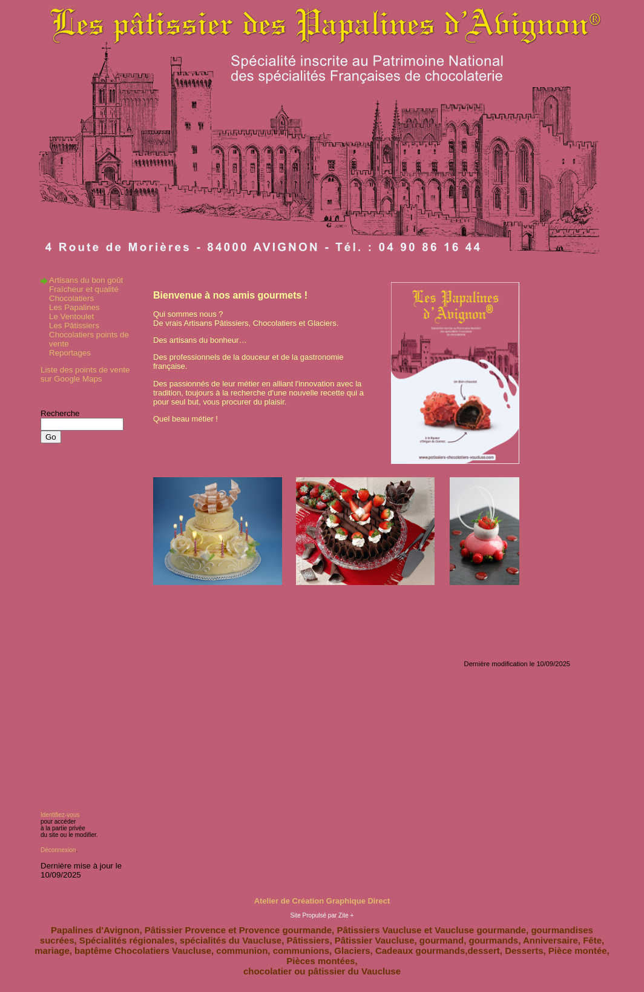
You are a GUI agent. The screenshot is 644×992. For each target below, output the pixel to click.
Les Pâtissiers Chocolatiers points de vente (89, 334)
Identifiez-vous (60, 815)
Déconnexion (58, 850)
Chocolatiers (71, 298)
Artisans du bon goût (86, 280)
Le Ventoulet (71, 316)
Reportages (70, 352)
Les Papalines (74, 307)
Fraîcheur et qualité (84, 289)
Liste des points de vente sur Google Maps (85, 374)
